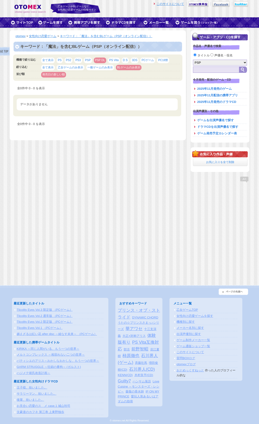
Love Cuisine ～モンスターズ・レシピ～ (138, 386)
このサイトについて (170, 4)
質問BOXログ (186, 358)
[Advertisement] (220, 212)
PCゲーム (147, 60)
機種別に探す (186, 321)
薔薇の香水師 (135, 391)
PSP (88, 60)
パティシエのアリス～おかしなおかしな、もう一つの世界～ (58, 360)
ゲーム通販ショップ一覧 (193, 346)
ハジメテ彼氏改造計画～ (33, 373)
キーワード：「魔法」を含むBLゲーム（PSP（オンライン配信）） (106, 36)
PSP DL (100, 60)
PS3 (78, 60)
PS (60, 60)
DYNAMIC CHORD (145, 317)
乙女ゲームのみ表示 (70, 67)
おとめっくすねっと (190, 370)
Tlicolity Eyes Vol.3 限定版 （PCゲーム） (45, 309)
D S (125, 60)
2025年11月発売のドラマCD (216, 102)
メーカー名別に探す (190, 328)
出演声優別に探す (189, 334)
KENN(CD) (125, 375)
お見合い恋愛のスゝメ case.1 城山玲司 (43, 406)
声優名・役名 (221, 55)
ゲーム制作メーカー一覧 (193, 340)
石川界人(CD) (142, 369)
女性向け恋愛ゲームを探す (195, 316)
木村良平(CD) (143, 375)
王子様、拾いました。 (32, 387)
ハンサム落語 (142, 381)
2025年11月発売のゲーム (214, 88)
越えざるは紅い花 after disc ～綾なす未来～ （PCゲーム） (57, 334)
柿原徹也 (130, 355)
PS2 (68, 60)
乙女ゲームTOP (187, 309)
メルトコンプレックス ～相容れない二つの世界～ (51, 354)
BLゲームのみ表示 (128, 67)
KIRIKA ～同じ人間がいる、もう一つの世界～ (48, 348)
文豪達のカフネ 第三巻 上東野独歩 (40, 412)
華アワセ (134, 328)
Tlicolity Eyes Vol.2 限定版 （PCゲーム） (45, 321)
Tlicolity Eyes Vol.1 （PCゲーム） (40, 328)
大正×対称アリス (134, 336)
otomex (21, 36)
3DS (134, 60)
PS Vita (114, 60)
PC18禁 (163, 60)
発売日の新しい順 (53, 74)
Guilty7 (124, 381)
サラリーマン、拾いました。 (36, 393)
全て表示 (48, 60)
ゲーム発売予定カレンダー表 (217, 133)
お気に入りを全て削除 (220, 162)
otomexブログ (186, 364)
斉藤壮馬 (141, 363)
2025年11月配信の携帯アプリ (217, 95)
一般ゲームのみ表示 (100, 67)
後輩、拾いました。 (30, 399)
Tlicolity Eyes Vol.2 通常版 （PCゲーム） (45, 316)
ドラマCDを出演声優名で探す (217, 126)
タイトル (201, 55)
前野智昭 (139, 349)
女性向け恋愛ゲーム (42, 36)
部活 (127, 349)
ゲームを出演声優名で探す (215, 120)
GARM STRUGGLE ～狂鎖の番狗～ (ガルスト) (49, 367)
